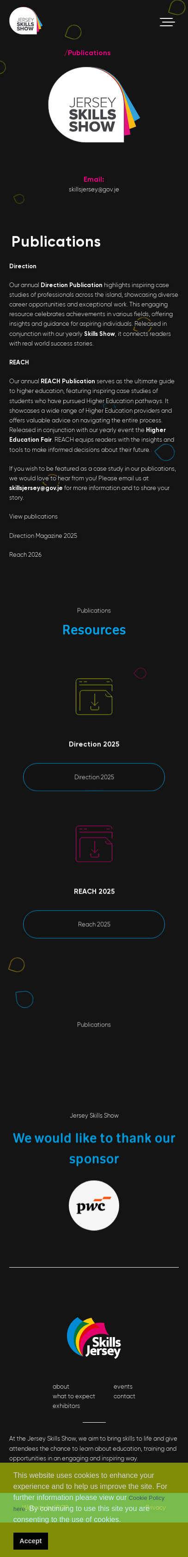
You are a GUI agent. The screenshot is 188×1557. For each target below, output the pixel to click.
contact (124, 1396)
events (123, 1386)
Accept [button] (30, 1541)
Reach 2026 (25, 554)
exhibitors (66, 1405)
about (61, 1386)
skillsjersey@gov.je (94, 189)
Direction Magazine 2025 (43, 535)
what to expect (74, 1396)
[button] (124, 1521)
